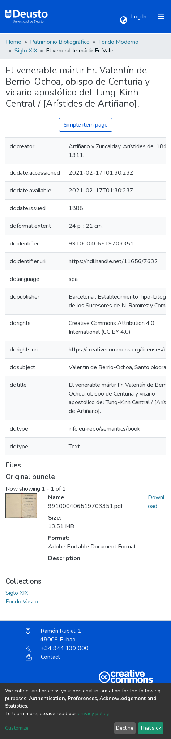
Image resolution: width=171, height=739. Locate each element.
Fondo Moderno (118, 42)
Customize (17, 728)
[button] (123, 20)
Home (13, 42)
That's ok (150, 728)
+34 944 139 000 (57, 648)
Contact (43, 657)
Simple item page (86, 125)
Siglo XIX (25, 51)
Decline (124, 728)
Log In (139, 17)
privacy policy (93, 713)
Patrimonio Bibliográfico (60, 42)
